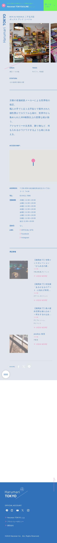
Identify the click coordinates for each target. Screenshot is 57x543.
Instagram (24, 239)
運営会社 (9, 525)
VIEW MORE (40, 279)
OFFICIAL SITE (26, 231)
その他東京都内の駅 (17, 82)
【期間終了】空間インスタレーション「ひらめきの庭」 (42, 265)
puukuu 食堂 (39, 336)
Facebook (24, 235)
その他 (16, 71)
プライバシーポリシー (14, 521)
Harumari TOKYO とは (15, 517)
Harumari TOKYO (4, 28)
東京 (11, 71)
